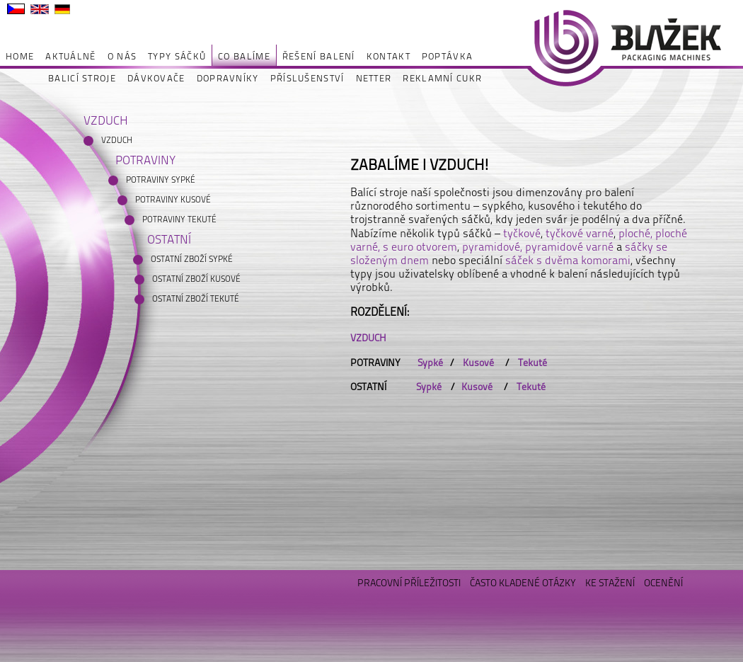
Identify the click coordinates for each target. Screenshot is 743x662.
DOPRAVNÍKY (228, 78)
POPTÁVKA (447, 56)
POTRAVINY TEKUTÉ (179, 219)
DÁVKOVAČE (156, 78)
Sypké (430, 362)
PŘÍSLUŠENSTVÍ (307, 78)
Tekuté (533, 362)
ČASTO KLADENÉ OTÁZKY (523, 582)
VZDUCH (116, 140)
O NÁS (122, 56)
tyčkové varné (580, 233)
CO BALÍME (244, 56)
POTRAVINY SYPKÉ (160, 180)
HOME (20, 56)
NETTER (374, 78)
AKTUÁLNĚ (70, 56)
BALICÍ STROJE (82, 78)
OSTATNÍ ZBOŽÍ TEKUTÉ (195, 299)
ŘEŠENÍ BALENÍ (318, 56)
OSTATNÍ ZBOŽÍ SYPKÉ (192, 259)
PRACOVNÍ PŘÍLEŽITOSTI (409, 582)
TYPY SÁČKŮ (177, 56)
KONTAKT (388, 56)
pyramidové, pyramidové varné (538, 246)
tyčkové (522, 233)
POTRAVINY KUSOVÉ (173, 200)
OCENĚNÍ (663, 582)
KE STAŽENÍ (610, 582)
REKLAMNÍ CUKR (442, 78)
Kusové (479, 362)
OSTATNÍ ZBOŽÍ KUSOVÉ (196, 279)
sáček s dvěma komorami (567, 260)
